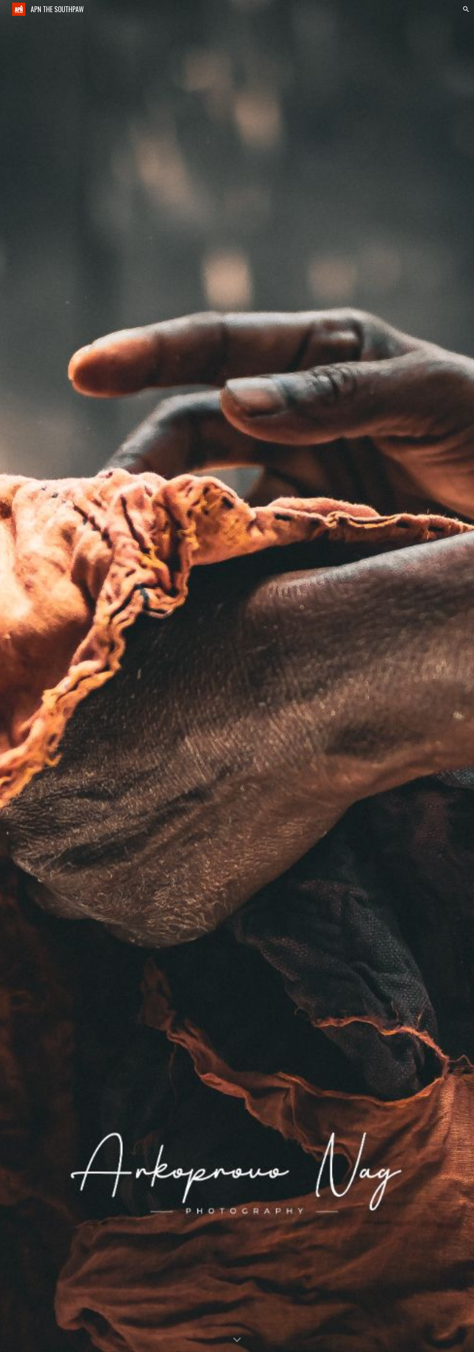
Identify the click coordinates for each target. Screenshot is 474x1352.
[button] (466, 9)
